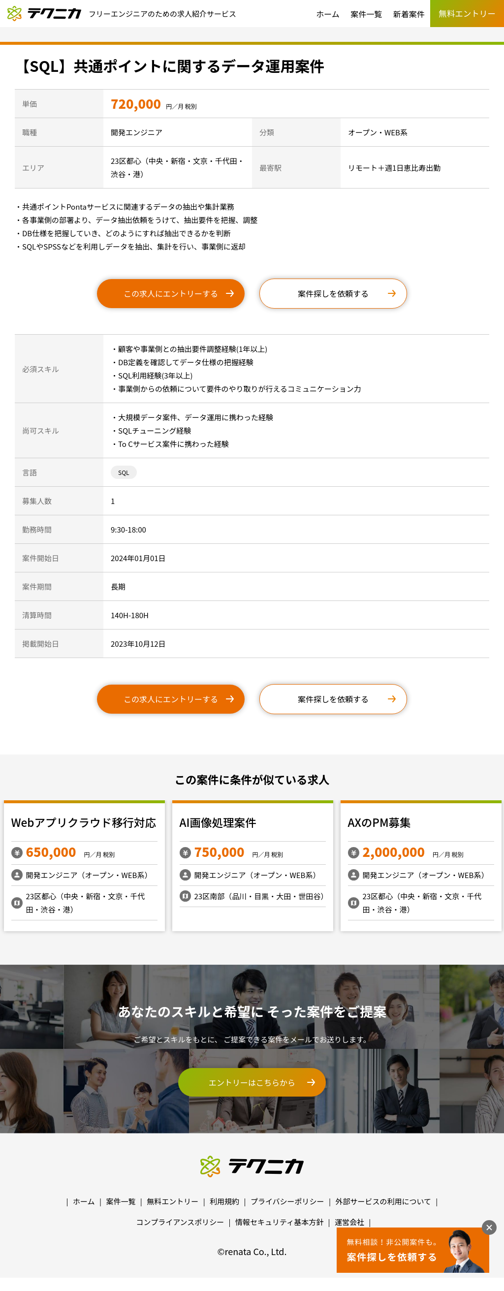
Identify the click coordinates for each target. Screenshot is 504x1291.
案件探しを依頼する (333, 293)
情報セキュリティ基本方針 (279, 1222)
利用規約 (224, 1201)
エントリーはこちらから (252, 1082)
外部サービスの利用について (383, 1201)
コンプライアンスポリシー (180, 1222)
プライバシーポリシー (287, 1201)
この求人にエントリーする (171, 293)
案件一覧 (366, 14)
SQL (123, 472)
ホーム (328, 14)
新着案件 (409, 14)
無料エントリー (172, 1201)
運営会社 (349, 1222)
